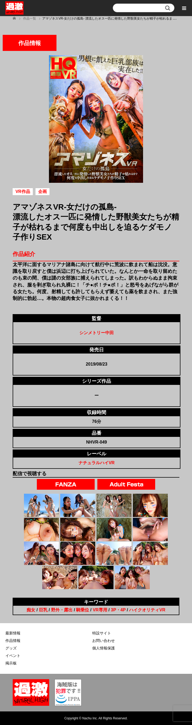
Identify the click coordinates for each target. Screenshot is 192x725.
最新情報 (12, 633)
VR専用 (100, 610)
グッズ (11, 648)
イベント (12, 655)
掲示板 (11, 663)
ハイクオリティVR (147, 610)
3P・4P (118, 610)
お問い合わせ (103, 640)
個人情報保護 (103, 648)
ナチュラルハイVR (97, 462)
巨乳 (43, 610)
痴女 (31, 610)
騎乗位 (82, 610)
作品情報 (12, 640)
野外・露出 (62, 610)
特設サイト (101, 633)
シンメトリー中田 (96, 332)
